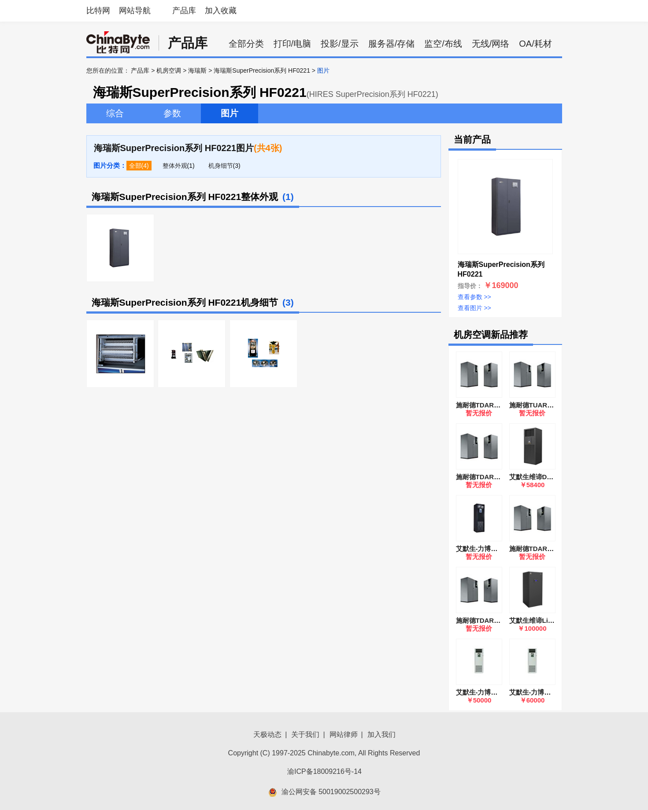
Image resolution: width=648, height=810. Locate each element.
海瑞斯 (197, 70)
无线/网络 (491, 43)
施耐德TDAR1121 (535, 548)
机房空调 (168, 70)
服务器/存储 (391, 43)
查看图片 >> (474, 307)
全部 (135, 165)
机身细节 (220, 165)
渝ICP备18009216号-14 (324, 771)
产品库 (184, 10)
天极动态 (267, 734)
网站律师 (344, 734)
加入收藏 (221, 10)
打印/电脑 (292, 43)
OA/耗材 (535, 43)
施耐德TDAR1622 (482, 405)
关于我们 (305, 734)
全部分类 (246, 43)
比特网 (98, 10)
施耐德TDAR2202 (482, 620)
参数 (172, 113)
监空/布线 (443, 43)
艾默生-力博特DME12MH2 (495, 548)
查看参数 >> (474, 296)
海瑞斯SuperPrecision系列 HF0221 (262, 70)
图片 (229, 113)
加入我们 (381, 734)
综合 (115, 113)
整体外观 (175, 165)
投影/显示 (340, 43)
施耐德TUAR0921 (535, 405)
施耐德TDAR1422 (482, 477)
